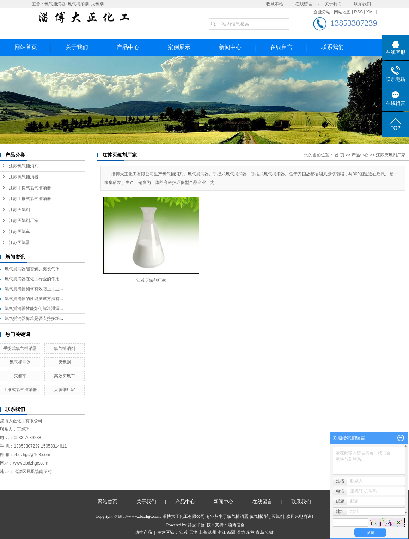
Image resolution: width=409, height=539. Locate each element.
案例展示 (179, 47)
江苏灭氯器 (19, 242)
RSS (358, 12)
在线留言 (303, 3)
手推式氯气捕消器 (20, 389)
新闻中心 (230, 47)
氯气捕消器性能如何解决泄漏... (34, 308)
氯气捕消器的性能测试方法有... (34, 298)
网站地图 (342, 12)
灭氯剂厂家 (64, 389)
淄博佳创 (236, 524)
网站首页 (25, 47)
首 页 (339, 154)
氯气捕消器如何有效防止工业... (34, 288)
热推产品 (143, 532)
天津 (193, 532)
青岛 (260, 532)
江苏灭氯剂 (19, 209)
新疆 (231, 532)
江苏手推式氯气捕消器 (30, 198)
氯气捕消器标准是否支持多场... (34, 318)
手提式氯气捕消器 (20, 348)
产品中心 (128, 47)
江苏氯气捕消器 (23, 176)
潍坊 (241, 532)
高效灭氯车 (64, 375)
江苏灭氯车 (19, 231)
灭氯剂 (97, 3)
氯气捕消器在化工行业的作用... (34, 278)
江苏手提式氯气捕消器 (30, 187)
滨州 (212, 532)
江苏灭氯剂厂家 (23, 220)
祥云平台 (196, 524)
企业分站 (321, 12)
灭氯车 (20, 375)
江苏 (183, 532)
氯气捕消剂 (78, 3)
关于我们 (333, 3)
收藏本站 (274, 3)
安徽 (269, 532)
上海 (203, 532)
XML (370, 12)
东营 (250, 532)
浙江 (222, 532)
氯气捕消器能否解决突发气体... (34, 268)
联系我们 (362, 3)
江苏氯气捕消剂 (23, 165)
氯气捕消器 (55, 3)
